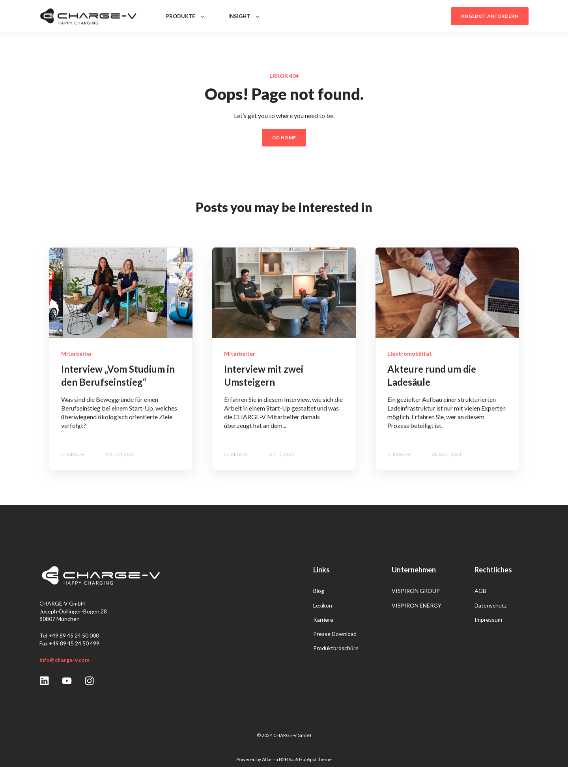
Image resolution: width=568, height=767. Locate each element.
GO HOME (284, 138)
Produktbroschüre (336, 648)
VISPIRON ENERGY (416, 605)
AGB (480, 590)
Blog (318, 590)
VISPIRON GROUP (416, 590)
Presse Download (335, 633)
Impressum (488, 619)
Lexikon (322, 605)
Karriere (323, 619)
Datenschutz (490, 605)
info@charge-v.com (64, 659)
